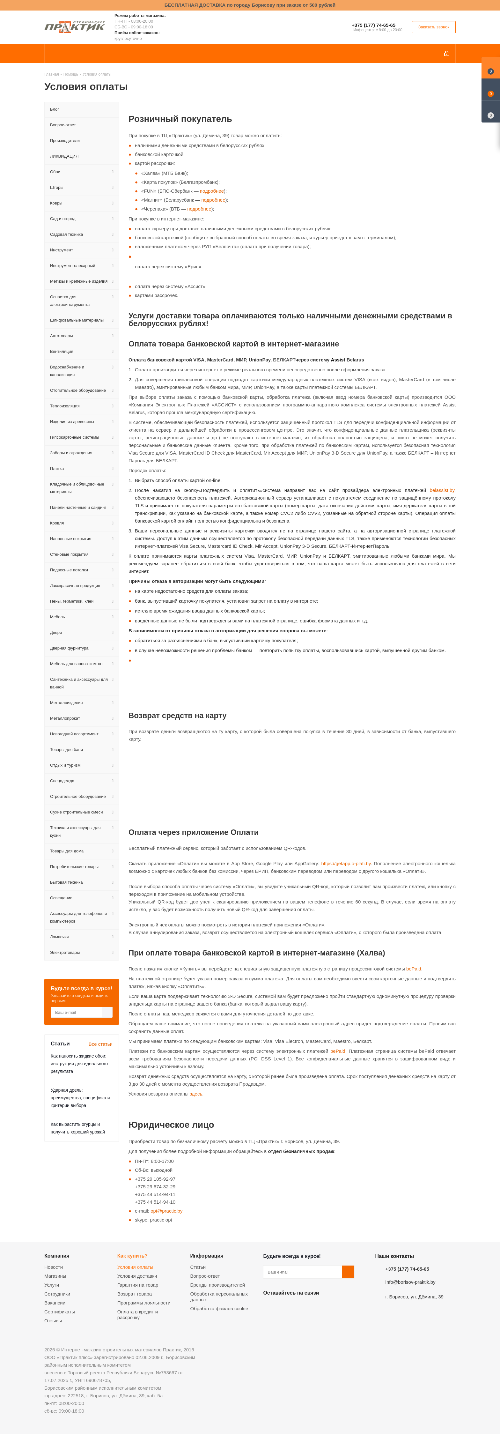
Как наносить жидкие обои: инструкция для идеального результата (79, 1063)
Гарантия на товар (137, 1285)
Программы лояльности (144, 1302)
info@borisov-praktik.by (411, 1282)
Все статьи (101, 1044)
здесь (196, 1093)
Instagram (301, 1307)
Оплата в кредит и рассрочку (137, 1314)
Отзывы (53, 1320)
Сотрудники (57, 1294)
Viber (333, 1307)
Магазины (55, 1276)
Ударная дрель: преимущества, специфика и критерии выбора (80, 1098)
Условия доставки (137, 1276)
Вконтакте (269, 1307)
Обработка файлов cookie (219, 1308)
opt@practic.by (166, 1211)
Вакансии (54, 1302)
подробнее (212, 191)
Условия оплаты (135, 1267)
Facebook (285, 1307)
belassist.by (442, 490)
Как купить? (132, 1256)
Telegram (317, 1307)
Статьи (198, 1267)
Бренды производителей (217, 1285)
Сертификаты (59, 1311)
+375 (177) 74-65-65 (373, 25)
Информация (207, 1256)
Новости (53, 1267)
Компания (57, 1256)
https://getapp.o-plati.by (346, 863)
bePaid (413, 968)
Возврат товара (134, 1294)
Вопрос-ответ (205, 1276)
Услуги (51, 1285)
